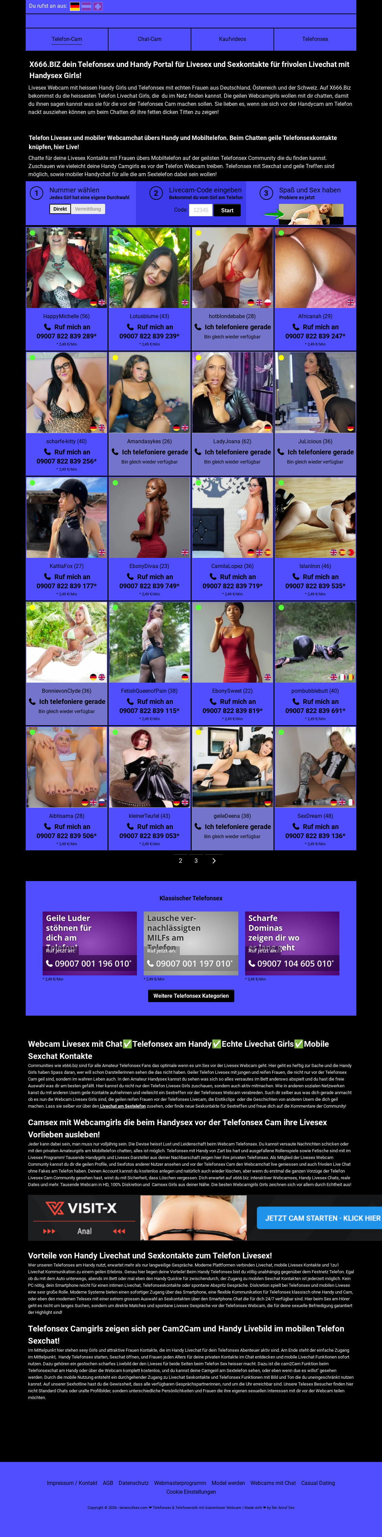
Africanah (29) (315, 316)
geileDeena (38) (232, 816)
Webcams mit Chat (273, 1483)
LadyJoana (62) (232, 441)
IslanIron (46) (315, 566)
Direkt (60, 209)
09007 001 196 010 (89, 963)
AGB (108, 1483)
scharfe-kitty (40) (66, 441)
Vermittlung (88, 209)
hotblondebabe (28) (232, 316)
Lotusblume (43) (149, 316)
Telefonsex (315, 39)
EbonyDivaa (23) (149, 566)
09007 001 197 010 (190, 963)
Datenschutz (134, 1483)
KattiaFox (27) (67, 566)
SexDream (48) (315, 816)
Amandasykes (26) (149, 441)
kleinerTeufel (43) (149, 816)
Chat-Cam (150, 39)
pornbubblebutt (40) (315, 691)
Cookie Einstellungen (191, 1492)
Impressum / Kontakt (72, 1483)
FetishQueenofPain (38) (149, 691)
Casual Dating (318, 1483)
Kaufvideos (232, 39)
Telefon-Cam (67, 39)
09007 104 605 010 (291, 963)
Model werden (228, 1483)
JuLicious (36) (315, 441)
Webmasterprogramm (180, 1483)
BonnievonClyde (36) (67, 691)
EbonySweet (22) (232, 691)
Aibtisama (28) (67, 816)
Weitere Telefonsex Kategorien (191, 996)
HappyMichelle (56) (66, 316)
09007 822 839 (67, 336)
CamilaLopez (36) (232, 566)
